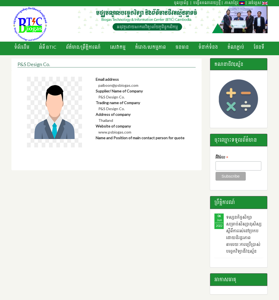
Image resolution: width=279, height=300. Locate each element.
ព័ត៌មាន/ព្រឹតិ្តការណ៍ (83, 47)
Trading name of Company (118, 102)
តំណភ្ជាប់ (236, 47)
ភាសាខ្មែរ (235, 3)
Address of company (113, 114)
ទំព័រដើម (21, 47)
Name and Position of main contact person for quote (140, 137)
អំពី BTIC (47, 47)
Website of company (113, 126)
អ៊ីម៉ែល (222, 157)
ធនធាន (182, 47)
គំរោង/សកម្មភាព (150, 47)
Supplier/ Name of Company (119, 91)
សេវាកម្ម (118, 47)
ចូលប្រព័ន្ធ (181, 3)
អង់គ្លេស (258, 3)
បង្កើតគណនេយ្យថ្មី (207, 3)
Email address (107, 79)
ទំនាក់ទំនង (208, 47)
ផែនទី (259, 47)
